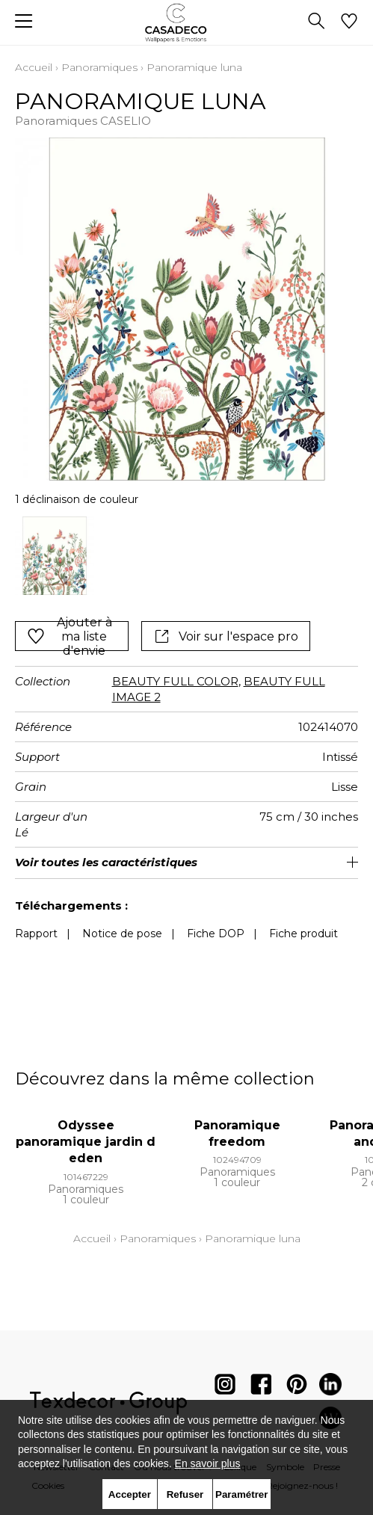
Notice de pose (122, 933)
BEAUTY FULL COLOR (175, 681)
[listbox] (186, 556)
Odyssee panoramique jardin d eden (85, 1142)
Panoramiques (99, 67)
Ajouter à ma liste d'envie (69, 636)
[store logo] (186, 23)
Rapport (36, 933)
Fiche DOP (215, 933)
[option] (54, 556)
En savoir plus (208, 1463)
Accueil (33, 67)
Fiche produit (303, 933)
